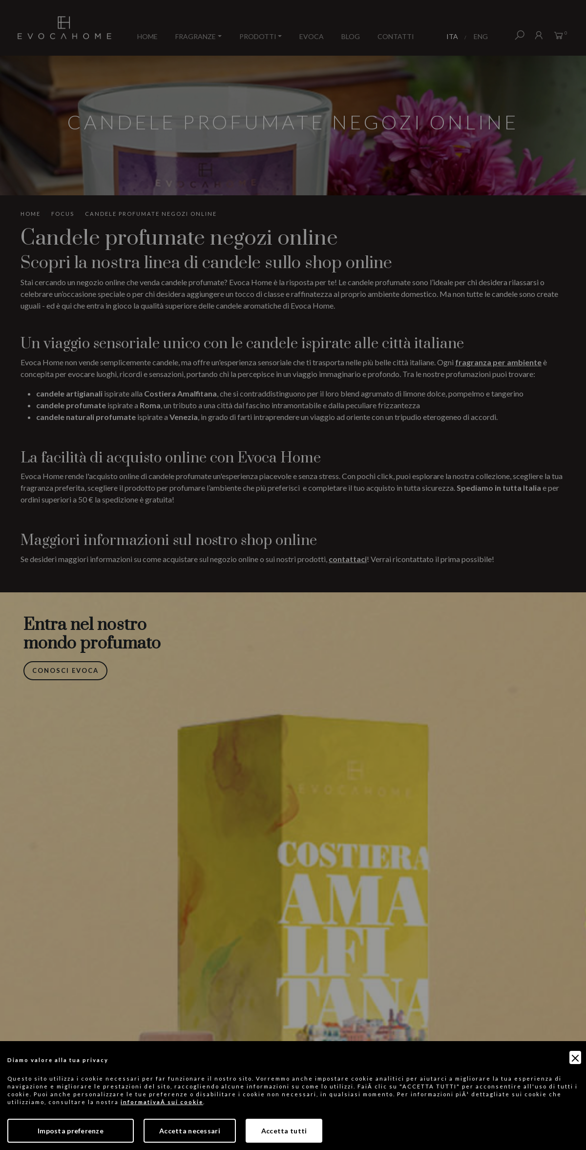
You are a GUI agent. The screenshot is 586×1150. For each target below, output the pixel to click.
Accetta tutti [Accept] (284, 1131)
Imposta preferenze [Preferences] (71, 1131)
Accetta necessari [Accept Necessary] (189, 1131)
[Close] (575, 1057)
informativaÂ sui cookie (162, 1102)
